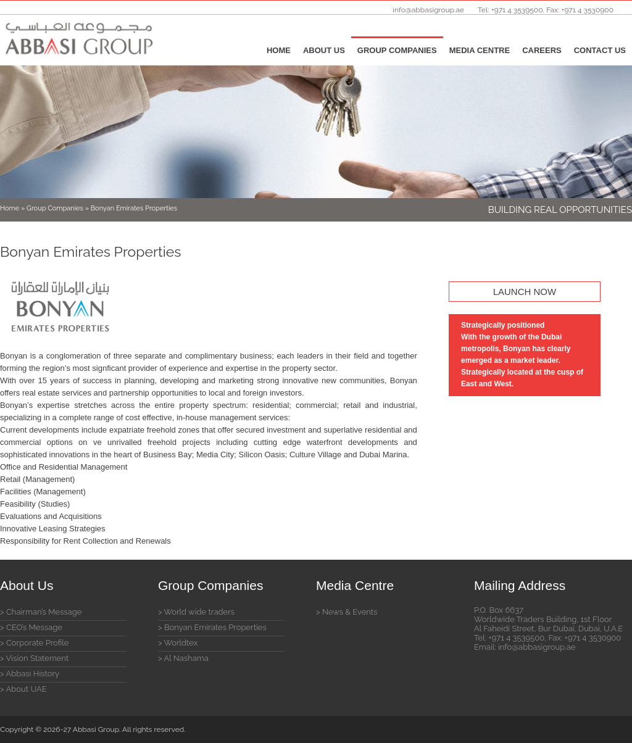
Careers (542, 50)
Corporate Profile (37, 642)
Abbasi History (33, 673)
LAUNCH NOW (525, 291)
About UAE (26, 689)
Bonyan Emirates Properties (215, 627)
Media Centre (479, 50)
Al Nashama (186, 658)
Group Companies (397, 50)
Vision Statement (37, 658)
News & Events (350, 611)
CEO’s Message (34, 627)
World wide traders (199, 611)
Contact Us (600, 50)
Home (279, 50)
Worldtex (181, 642)
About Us (324, 50)
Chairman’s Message (43, 611)
